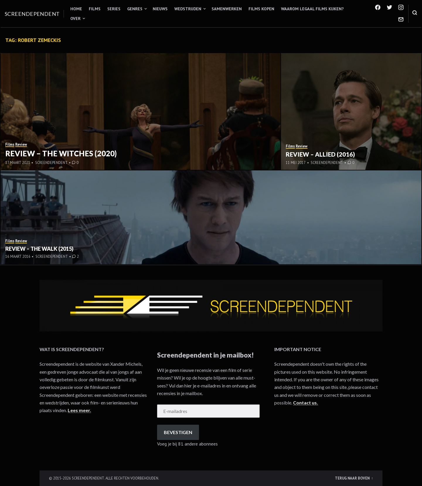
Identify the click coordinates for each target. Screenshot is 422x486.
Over (75, 18)
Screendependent (32, 14)
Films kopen (261, 8)
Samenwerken (227, 8)
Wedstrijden (187, 8)
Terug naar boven (352, 478)
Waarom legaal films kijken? (312, 8)
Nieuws (160, 8)
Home (76, 8)
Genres (134, 8)
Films (95, 8)
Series (113, 8)
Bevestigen (178, 432)
